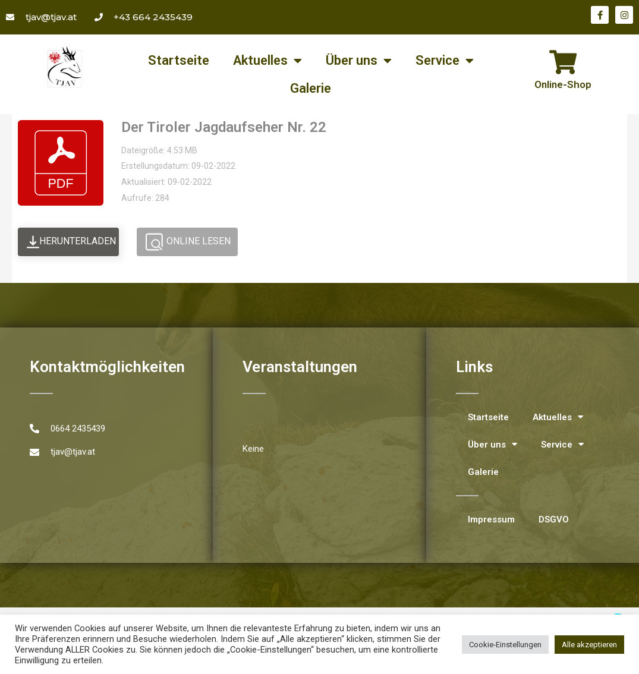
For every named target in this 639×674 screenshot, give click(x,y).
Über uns (359, 60)
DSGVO (554, 519)
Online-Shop (562, 84)
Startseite (178, 60)
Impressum (491, 519)
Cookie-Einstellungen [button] (505, 644)
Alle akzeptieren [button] (589, 644)
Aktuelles (267, 60)
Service (444, 60)
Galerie (310, 88)
